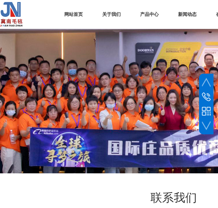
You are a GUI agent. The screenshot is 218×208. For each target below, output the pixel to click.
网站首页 (73, 14)
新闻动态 (187, 14)
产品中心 (149, 14)
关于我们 (111, 14)
